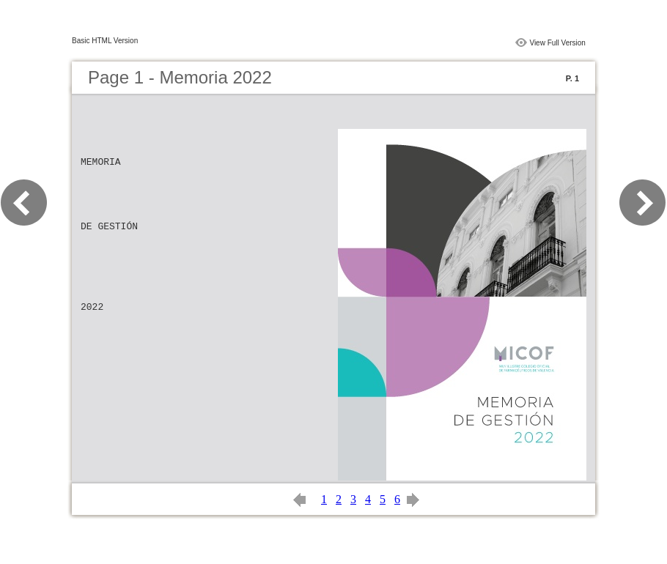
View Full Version (557, 43)
